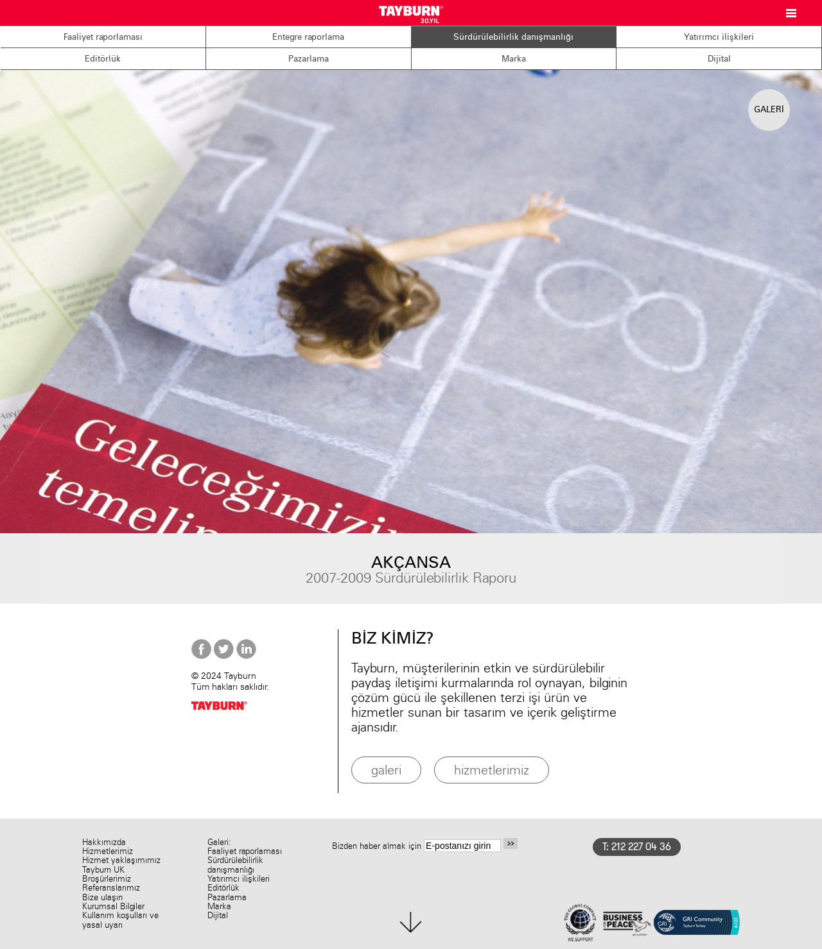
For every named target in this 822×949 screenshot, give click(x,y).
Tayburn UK (103, 870)
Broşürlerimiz (106, 879)
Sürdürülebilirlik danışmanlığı (513, 36)
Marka (514, 58)
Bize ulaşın (102, 897)
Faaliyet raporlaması (103, 36)
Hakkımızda (104, 842)
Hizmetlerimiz (107, 851)
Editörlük (103, 58)
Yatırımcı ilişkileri (719, 36)
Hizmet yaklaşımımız (121, 860)
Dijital (719, 58)
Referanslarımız (111, 888)
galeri (386, 769)
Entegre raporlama (308, 36)
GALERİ (769, 109)
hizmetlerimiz (491, 769)
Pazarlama (308, 58)
